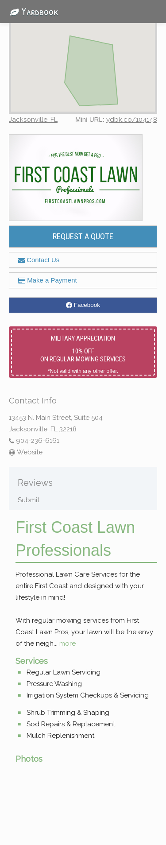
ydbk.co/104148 (131, 120)
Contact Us (38, 260)
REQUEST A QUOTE (83, 236)
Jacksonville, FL (33, 120)
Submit (28, 500)
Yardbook (31, 11)
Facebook (83, 305)
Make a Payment (47, 280)
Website (25, 452)
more (67, 643)
